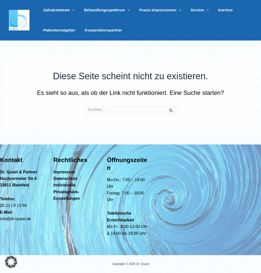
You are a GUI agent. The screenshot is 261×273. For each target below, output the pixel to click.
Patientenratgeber (58, 30)
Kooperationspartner (100, 30)
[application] (71, 10)
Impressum (64, 172)
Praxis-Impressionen (155, 10)
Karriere (217, 10)
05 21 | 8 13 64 (13, 205)
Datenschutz (65, 178)
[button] (11, 262)
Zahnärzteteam (58, 10)
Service (193, 10)
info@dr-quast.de (15, 219)
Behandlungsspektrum (104, 10)
